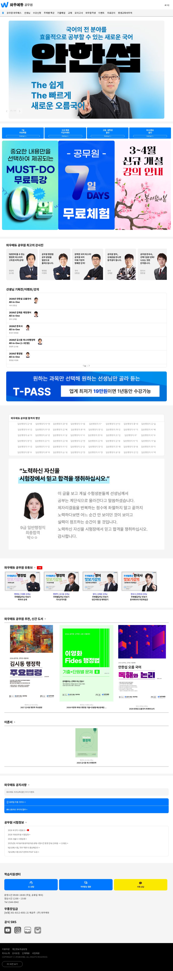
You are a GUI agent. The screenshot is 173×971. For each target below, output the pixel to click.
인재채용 (26, 953)
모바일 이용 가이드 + (16, 802)
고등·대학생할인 (107, 133)
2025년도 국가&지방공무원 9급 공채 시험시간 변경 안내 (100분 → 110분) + (38, 843)
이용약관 (6, 949)
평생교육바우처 (125, 12)
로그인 (167, 5)
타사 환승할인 (150, 133)
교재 (70, 12)
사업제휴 (36, 953)
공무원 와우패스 (14, 12)
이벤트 (101, 12)
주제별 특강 (49, 12)
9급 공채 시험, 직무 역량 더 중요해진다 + (24, 847)
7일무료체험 (23, 133)
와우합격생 (91, 12)
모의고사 (79, 12)
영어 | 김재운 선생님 (100, 597)
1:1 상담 (31, 884)
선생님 (27, 12)
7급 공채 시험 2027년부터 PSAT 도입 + (23, 852)
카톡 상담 (140, 884)
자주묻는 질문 (86, 884)
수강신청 (37, 12)
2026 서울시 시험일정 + (17, 839)
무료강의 (111, 12)
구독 (39, 568)
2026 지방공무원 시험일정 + (19, 834)
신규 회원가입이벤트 (65, 133)
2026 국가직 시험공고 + (18, 830)
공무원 (28, 4)
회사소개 (6, 953)
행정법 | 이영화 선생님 (22, 597)
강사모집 (16, 953)
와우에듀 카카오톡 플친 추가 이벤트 (20, 792)
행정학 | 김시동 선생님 (61, 597)
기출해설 (61, 12)
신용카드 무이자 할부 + (16, 809)
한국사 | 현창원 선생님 (139, 597)
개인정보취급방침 (19, 949)
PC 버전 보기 (12, 964)
